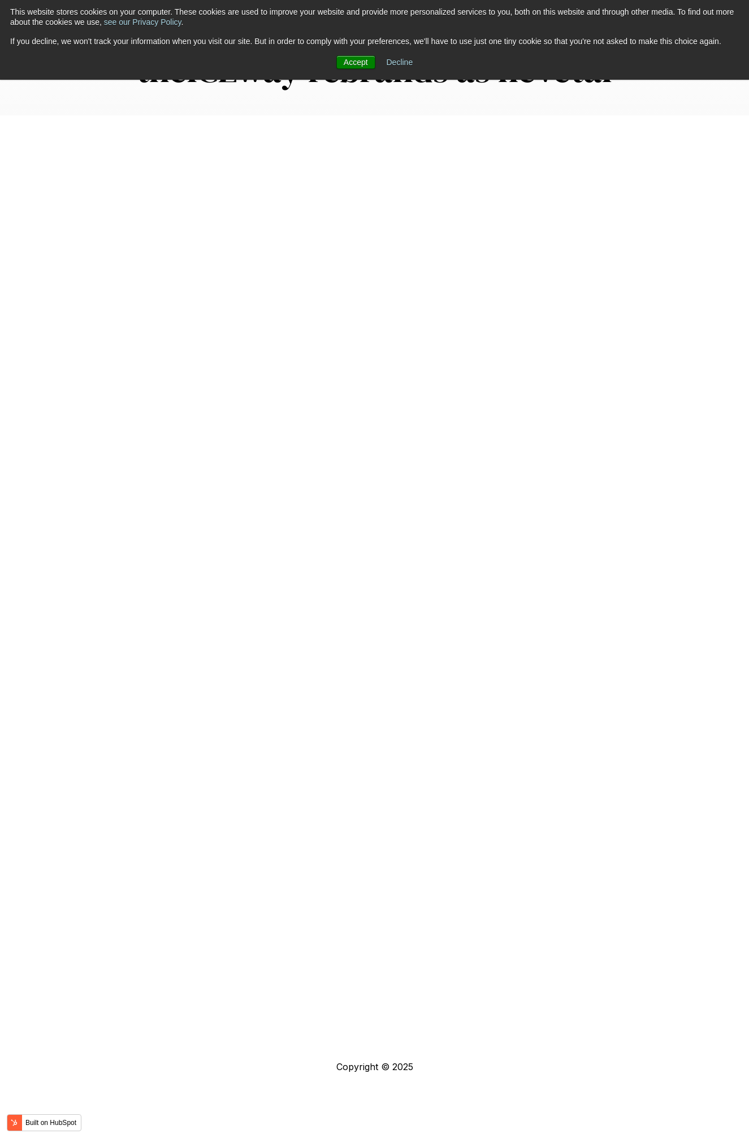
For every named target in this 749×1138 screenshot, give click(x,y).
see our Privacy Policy (142, 22)
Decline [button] (400, 62)
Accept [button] (356, 62)
